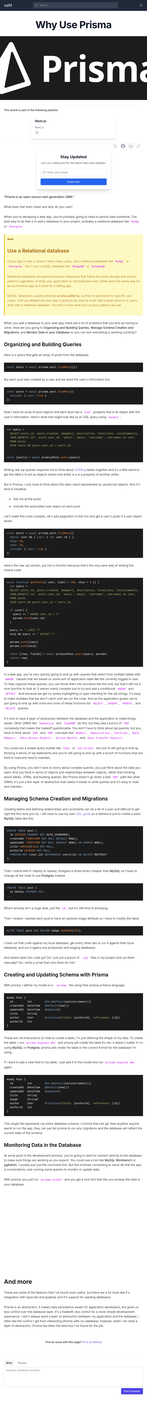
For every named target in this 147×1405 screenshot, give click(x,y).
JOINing (80, 470)
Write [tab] (9, 1362)
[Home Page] (8, 5)
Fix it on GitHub (92, 1342)
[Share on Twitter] (115, 146)
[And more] (73, 1281)
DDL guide (83, 814)
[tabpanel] (73, 1377)
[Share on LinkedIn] (131, 146)
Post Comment (132, 1391)
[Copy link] (139, 146)
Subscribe (73, 181)
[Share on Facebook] (123, 146)
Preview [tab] (22, 1362)
